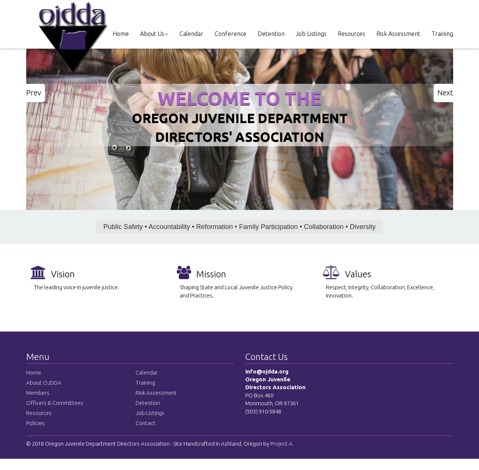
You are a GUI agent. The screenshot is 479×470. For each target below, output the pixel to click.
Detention (271, 33)
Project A (280, 443)
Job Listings (311, 33)
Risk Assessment (398, 33)
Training (442, 33)
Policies (35, 423)
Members (37, 393)
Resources (351, 33)
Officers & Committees (54, 403)
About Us (154, 33)
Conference (230, 33)
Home (121, 33)
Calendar (191, 33)
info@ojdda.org (266, 371)
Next (445, 92)
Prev (33, 92)
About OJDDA (43, 382)
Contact (145, 423)
